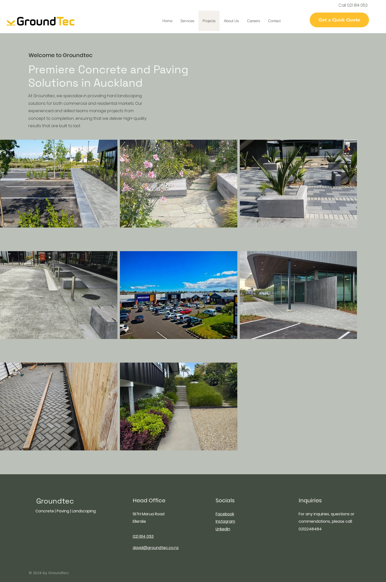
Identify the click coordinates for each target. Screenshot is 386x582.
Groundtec (55, 501)
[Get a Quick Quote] (339, 20)
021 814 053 (357, 5)
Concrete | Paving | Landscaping (65, 511)
